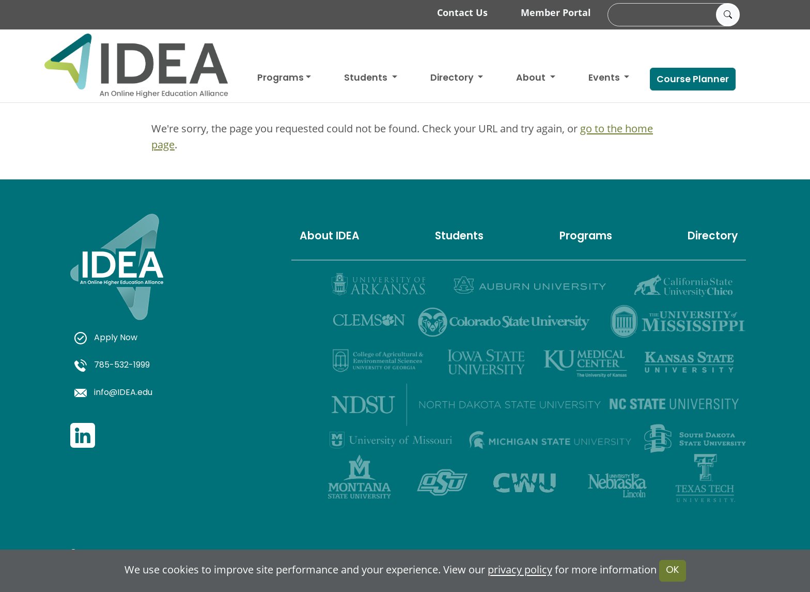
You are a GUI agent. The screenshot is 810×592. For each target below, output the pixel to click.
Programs (280, 78)
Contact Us (462, 12)
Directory (713, 237)
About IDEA (330, 237)
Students (367, 78)
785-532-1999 (112, 365)
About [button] (532, 78)
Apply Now (105, 338)
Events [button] (605, 78)
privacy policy (520, 570)
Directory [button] (453, 78)
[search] (672, 15)
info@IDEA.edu (113, 393)
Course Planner (693, 79)
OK (672, 571)
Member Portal (556, 12)
